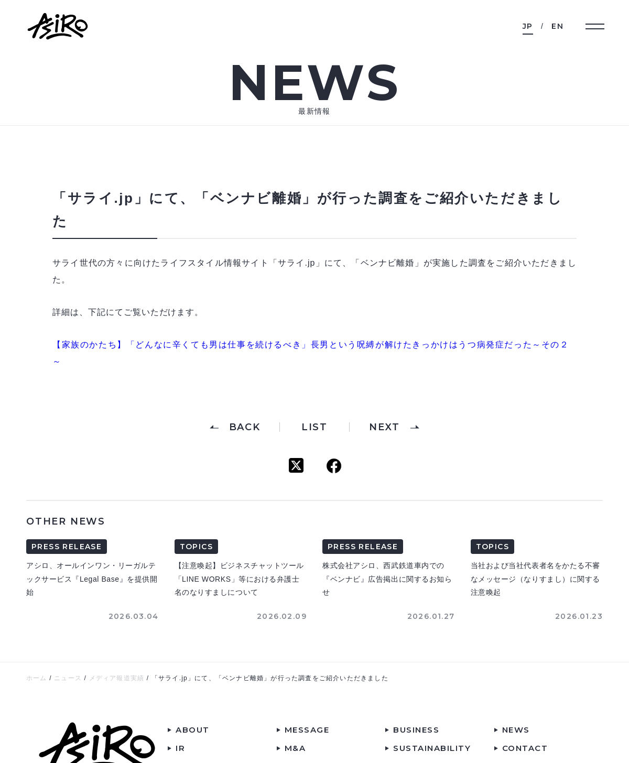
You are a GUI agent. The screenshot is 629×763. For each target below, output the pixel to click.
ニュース (68, 678)
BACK (245, 427)
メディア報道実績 (117, 678)
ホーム (36, 678)
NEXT (384, 427)
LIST (314, 427)
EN (557, 26)
